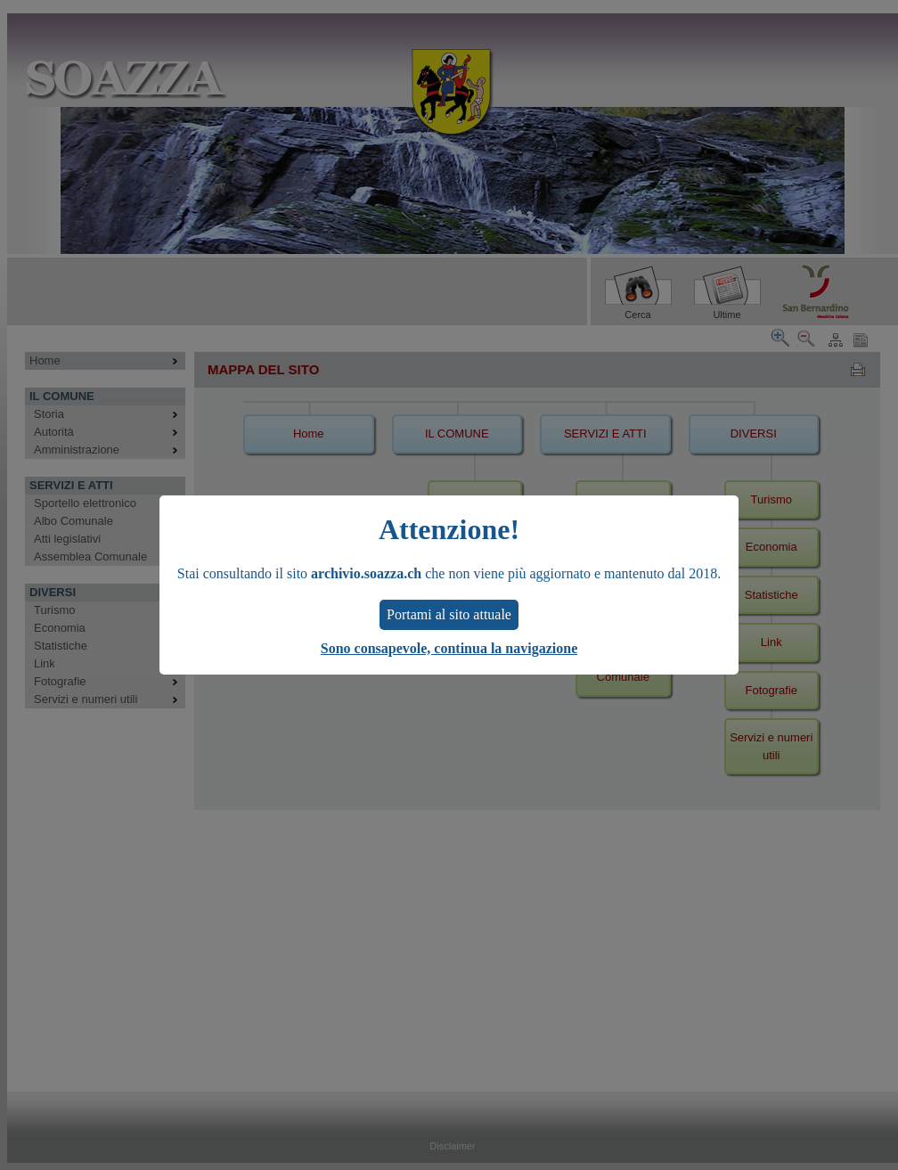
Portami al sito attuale (449, 614)
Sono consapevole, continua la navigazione (449, 648)
